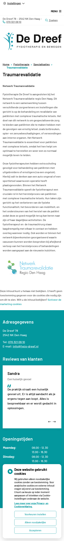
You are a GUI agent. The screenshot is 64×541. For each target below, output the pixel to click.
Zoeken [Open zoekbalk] (51, 20)
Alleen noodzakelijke (35, 522)
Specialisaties (41, 64)
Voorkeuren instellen (35, 514)
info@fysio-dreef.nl (25, 346)
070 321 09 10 (16, 342)
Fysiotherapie (21, 64)
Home (6, 64)
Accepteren (35, 530)
